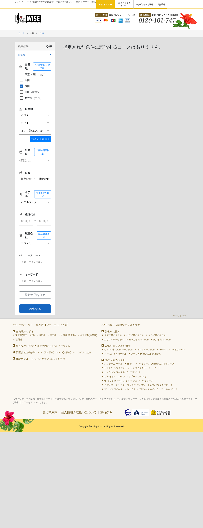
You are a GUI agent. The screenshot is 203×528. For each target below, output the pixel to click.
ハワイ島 (65, 346)
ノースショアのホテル (115, 353)
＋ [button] (40, 138)
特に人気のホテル (115, 360)
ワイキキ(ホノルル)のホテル (118, 349)
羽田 (24, 80)
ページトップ (179, 316)
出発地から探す (25, 331)
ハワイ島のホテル (135, 335)
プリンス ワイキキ (113, 389)
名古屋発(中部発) (88, 335)
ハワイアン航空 (83, 352)
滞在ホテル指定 (42, 194)
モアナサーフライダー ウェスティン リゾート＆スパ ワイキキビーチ (138, 385)
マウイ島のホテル (157, 335)
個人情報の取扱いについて (79, 412)
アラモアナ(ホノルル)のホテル (146, 353)
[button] (35, 54)
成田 (24, 86)
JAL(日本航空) (47, 352)
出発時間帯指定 (42, 152)
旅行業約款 (50, 412)
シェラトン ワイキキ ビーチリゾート (122, 372)
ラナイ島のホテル (162, 339)
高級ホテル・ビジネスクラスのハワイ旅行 (40, 358)
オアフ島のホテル (113, 335)
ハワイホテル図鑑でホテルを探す (121, 324)
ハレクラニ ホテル (113, 363)
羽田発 (53, 335)
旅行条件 (106, 412)
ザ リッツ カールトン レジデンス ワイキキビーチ (128, 380)
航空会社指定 (43, 235)
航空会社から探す (26, 352)
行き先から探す (25, 345)
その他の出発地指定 (42, 67)
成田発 (42, 335)
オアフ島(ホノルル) (46, 346)
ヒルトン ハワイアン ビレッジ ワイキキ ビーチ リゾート (132, 368)
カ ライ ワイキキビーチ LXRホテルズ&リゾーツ (150, 363)
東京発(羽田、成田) (25, 335)
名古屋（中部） (31, 98)
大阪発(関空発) (68, 335)
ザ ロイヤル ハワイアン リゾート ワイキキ (125, 376)
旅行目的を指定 (35, 295)
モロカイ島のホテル (139, 339)
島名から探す (112, 331)
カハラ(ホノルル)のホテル (172, 349)
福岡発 (18, 339)
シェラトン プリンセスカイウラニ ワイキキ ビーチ (152, 389)
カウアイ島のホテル (114, 339)
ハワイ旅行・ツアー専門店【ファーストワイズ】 (41, 324)
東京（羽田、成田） (33, 74)
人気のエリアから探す (118, 345)
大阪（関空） (29, 92)
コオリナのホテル (145, 349)
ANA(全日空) (65, 352)
